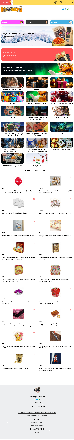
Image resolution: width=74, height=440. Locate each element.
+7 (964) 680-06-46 (37, 397)
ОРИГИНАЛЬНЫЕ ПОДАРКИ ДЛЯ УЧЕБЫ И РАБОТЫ (12, 129)
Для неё (5, 22)
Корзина (72, 3)
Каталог (5, 2)
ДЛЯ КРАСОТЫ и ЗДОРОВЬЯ (12, 160)
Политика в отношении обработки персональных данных (37, 412)
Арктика (54, 22)
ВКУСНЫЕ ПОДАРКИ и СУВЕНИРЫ (61, 98)
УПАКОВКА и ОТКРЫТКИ (61, 144)
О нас (37, 432)
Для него (30, 22)
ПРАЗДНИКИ (37, 160)
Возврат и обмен (37, 425)
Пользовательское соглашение (37, 415)
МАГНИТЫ (12, 112)
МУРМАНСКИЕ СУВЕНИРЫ (37, 98)
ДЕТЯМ (12, 98)
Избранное (67, 3)
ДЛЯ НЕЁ (61, 83)
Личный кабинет (37, 410)
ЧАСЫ (61, 128)
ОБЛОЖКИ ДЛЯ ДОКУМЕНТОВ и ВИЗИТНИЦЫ (37, 129)
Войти (55, 2)
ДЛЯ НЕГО (37, 83)
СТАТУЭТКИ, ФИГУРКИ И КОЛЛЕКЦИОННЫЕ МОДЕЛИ (37, 145)
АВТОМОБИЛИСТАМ (61, 112)
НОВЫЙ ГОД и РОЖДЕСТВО (12, 83)
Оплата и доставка (37, 422)
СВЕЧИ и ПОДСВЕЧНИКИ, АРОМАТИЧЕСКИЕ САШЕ (12, 145)
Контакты (37, 435)
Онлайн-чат (37, 403)
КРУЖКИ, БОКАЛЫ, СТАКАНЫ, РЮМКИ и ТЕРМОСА (37, 113)
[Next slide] (69, 36)
